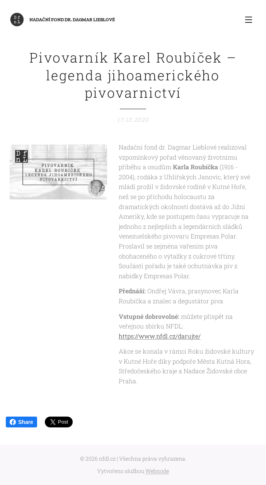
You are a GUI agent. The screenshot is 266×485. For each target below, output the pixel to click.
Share (21, 422)
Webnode (157, 471)
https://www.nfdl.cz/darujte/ (160, 336)
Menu (248, 19)
